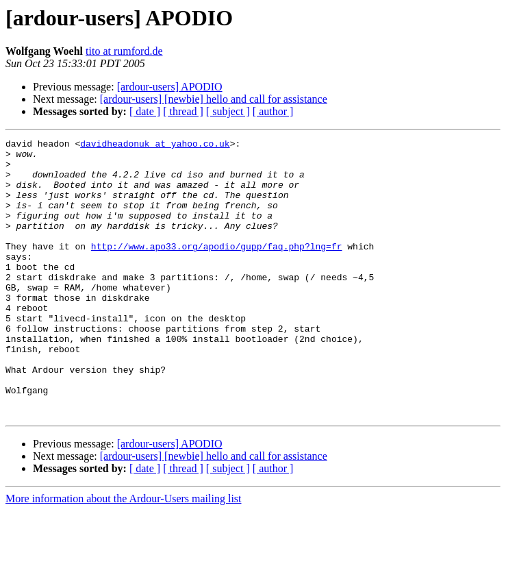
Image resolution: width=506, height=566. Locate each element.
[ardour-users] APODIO (170, 87)
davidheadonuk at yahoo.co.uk (154, 145)
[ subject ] (228, 111)
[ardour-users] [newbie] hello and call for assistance (213, 99)
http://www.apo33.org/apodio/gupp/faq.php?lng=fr (216, 268)
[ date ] (144, 111)
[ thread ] (183, 111)
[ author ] (273, 111)
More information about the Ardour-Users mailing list (123, 554)
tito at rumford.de (124, 51)
